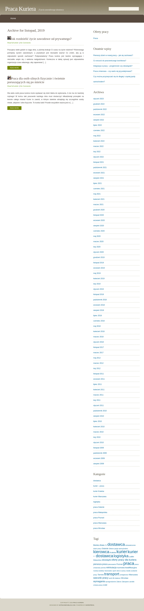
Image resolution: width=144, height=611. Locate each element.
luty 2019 (97, 284)
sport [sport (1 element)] (114, 571)
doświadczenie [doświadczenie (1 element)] (130, 545)
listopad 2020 (98, 215)
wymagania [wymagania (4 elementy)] (99, 581)
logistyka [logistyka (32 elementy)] (121, 556)
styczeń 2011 (98, 405)
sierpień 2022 (98, 120)
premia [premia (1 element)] (103, 568)
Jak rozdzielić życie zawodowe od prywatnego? (39, 39)
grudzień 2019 (98, 257)
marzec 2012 (98, 363)
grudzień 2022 (98, 104)
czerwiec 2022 (99, 130)
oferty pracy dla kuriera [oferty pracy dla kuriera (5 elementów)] (124, 559)
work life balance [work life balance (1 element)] (114, 578)
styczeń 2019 (98, 289)
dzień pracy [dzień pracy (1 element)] (97, 548)
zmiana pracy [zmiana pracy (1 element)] (98, 585)
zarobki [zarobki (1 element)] (131, 581)
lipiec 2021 (97, 183)
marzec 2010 (98, 432)
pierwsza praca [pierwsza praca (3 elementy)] (100, 564)
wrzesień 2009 (99, 458)
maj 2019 (97, 273)
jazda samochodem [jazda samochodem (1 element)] (121, 548)
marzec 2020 (98, 241)
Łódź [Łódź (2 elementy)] (105, 585)
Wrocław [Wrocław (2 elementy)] (124, 578)
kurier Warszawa (99, 497)
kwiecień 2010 (98, 427)
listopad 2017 (98, 347)
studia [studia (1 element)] (128, 571)
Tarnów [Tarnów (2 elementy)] (101, 575)
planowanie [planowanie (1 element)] (112, 564)
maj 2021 (97, 194)
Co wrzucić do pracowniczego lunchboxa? (109, 61)
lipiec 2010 (97, 421)
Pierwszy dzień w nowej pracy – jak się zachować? (113, 55)
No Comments (25, 43)
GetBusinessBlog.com (67, 605)
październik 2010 (100, 411)
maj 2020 (97, 236)
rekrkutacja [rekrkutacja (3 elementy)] (111, 567)
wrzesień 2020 (99, 220)
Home (13, 18)
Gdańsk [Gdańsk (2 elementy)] (105, 548)
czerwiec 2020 (99, 231)
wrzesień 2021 (99, 173)
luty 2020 (97, 247)
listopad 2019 (98, 263)
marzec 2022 (98, 146)
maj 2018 (97, 326)
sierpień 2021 (98, 178)
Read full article (13, 43)
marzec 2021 (98, 204)
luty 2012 (97, 368)
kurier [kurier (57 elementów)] (122, 551)
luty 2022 (97, 152)
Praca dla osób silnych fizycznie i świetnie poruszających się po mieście (36, 80)
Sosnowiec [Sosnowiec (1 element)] (108, 571)
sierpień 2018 (98, 310)
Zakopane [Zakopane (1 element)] (125, 581)
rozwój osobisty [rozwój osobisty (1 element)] (98, 571)
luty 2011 (97, 400)
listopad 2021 (98, 162)
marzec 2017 (98, 353)
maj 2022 (97, 136)
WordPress (90, 605)
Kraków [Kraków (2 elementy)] (113, 552)
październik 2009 (100, 453)
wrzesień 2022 (99, 115)
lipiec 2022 (97, 125)
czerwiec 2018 (99, 321)
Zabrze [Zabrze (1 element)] (118, 581)
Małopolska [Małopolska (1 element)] (97, 560)
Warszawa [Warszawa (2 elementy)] (133, 575)
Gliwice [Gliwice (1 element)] (111, 548)
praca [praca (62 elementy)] (128, 563)
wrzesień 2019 (99, 268)
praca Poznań (98, 518)
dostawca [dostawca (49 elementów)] (116, 544)
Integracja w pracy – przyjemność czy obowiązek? (112, 66)
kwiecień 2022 (98, 141)
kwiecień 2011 (98, 390)
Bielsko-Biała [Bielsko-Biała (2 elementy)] (98, 545)
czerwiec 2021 (99, 189)
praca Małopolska (100, 512)
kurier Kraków (98, 491)
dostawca (97, 481)
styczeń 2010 (98, 442)
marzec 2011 (98, 395)
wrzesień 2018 (99, 305)
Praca (95, 38)
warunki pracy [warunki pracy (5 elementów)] (100, 577)
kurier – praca (98, 486)
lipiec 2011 (97, 384)
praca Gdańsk (98, 507)
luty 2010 (97, 437)
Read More (14, 68)
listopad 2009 (98, 448)
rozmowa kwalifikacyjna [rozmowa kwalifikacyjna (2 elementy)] (127, 567)
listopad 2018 (98, 294)
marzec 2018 (98, 337)
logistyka (96, 502)
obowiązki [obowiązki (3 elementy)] (106, 560)
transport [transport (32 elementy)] (111, 574)
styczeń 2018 (98, 342)
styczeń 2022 (98, 157)
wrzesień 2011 (99, 379)
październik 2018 (100, 300)
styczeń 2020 (98, 252)
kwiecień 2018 (98, 331)
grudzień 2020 (98, 210)
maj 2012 (97, 358)
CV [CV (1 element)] (106, 545)
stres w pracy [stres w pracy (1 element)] (121, 571)
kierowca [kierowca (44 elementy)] (101, 551)
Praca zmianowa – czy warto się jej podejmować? (112, 71)
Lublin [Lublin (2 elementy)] (131, 556)
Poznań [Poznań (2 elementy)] (119, 564)
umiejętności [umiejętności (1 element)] (124, 575)
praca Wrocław (99, 528)
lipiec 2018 (97, 316)
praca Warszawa (99, 523)
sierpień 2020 (98, 226)
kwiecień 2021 (98, 199)
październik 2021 (100, 167)
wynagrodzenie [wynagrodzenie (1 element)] (110, 581)
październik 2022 (100, 109)
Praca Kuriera (20, 8)
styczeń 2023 (98, 99)
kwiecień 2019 (98, 279)
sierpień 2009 (98, 464)
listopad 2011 (98, 374)
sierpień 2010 (98, 416)
